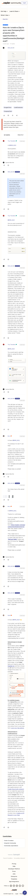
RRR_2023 (10, 48)
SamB (9, 615)
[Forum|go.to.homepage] (11, 3)
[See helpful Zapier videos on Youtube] (23, 886)
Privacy (22, 893)
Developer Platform (14, 869)
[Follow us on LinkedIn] (14, 886)
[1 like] (8, 162)
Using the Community (10, 843)
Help (14, 866)
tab (11, 666)
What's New (5, 15)
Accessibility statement (19, 858)
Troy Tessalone (12, 141)
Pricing (14, 863)
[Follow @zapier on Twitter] (20, 886)
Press (14, 871)
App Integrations (14, 881)
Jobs (14, 874)
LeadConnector (18, 107)
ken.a (9, 436)
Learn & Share (14, 11)
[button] (24, 2)
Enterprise (14, 876)
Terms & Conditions (8, 858)
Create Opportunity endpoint (16, 789)
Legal (16, 893)
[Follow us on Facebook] (11, 886)
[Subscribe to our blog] (17, 886)
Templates (14, 879)
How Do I (5, 19)
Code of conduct (8, 840)
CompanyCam (8, 111)
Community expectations (11, 845)
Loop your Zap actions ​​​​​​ (17, 728)
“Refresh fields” (12, 539)
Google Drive (7, 107)
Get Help (4, 11)
